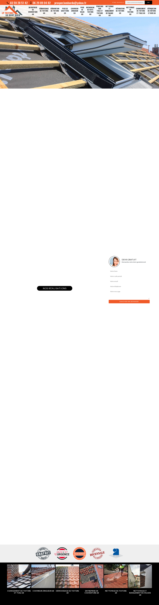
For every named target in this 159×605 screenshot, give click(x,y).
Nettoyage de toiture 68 (130, 10)
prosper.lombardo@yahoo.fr (70, 2)
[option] (79, 44)
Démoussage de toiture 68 (44, 10)
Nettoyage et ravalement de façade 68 (109, 11)
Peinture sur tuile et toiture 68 (99, 11)
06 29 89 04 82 (40, 2)
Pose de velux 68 (82, 10)
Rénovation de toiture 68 (55, 10)
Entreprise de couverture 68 (33, 10)
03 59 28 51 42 (17, 2)
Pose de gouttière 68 (65, 10)
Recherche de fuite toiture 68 (90, 10)
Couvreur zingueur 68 (74, 10)
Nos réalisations (54, 288)
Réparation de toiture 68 (120, 10)
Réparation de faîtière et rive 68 (151, 10)
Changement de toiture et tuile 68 (141, 10)
